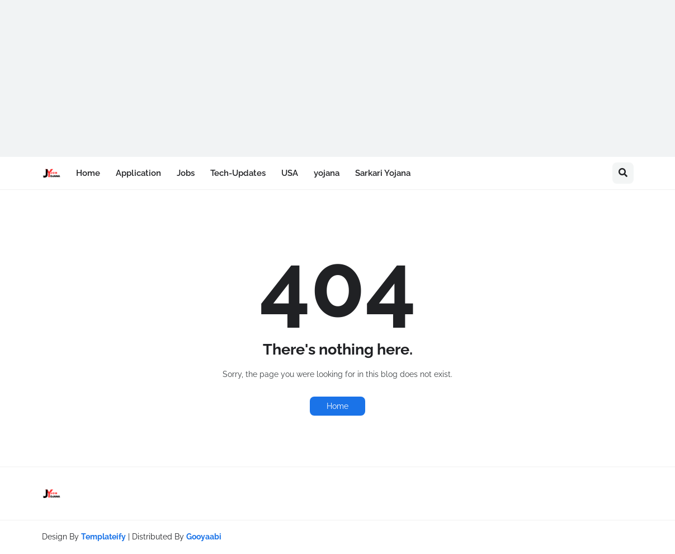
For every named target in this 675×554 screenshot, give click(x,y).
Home (337, 406)
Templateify (103, 536)
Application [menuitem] (138, 173)
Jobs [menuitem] (186, 173)
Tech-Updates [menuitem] (238, 173)
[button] (623, 173)
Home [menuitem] (88, 173)
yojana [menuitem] (326, 173)
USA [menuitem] (289, 173)
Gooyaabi (203, 536)
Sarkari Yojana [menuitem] (382, 173)
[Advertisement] (335, 78)
